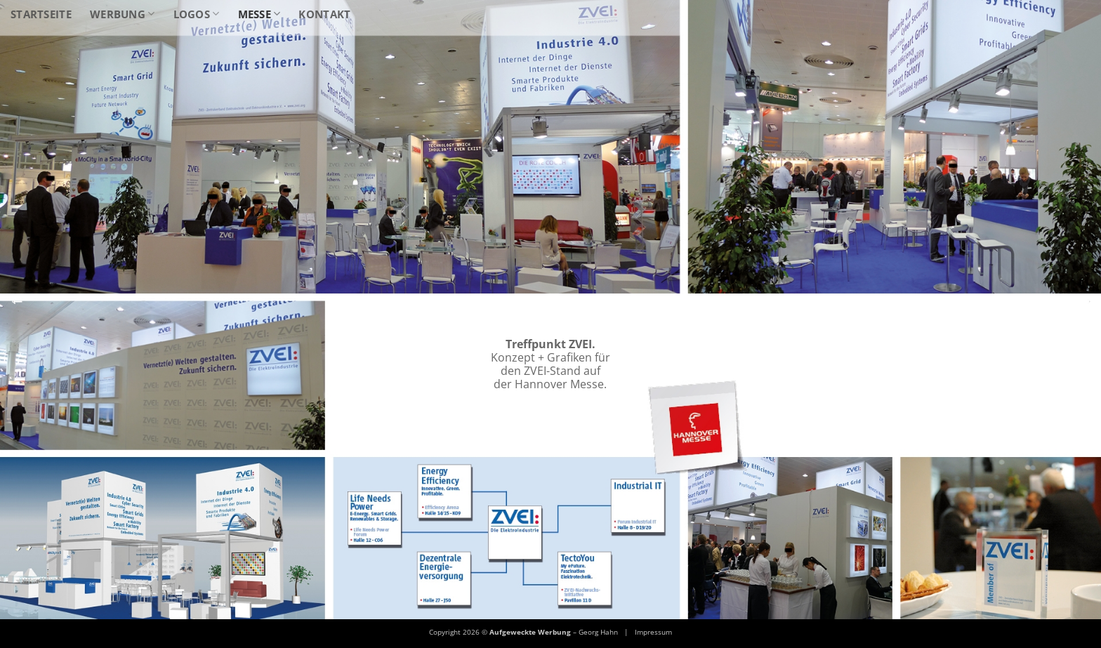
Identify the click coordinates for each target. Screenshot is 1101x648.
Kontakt (324, 14)
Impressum (653, 632)
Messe (259, 14)
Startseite (41, 14)
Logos (196, 14)
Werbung (122, 14)
